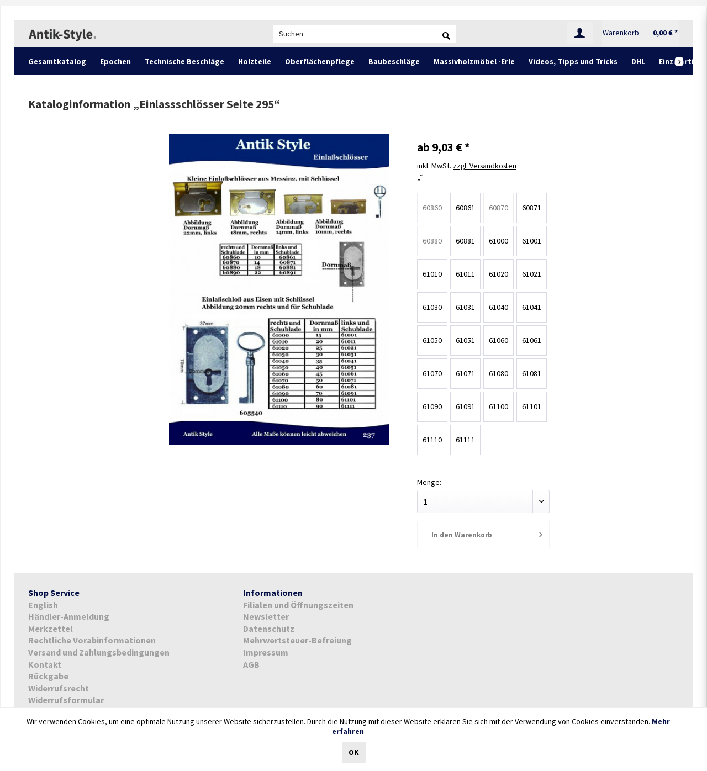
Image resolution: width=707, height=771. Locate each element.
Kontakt (44, 663)
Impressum (265, 651)
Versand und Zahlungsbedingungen (99, 651)
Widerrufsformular (66, 699)
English (43, 603)
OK (354, 752)
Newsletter (266, 615)
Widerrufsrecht (58, 687)
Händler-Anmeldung (68, 615)
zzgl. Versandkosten (486, 166)
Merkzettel (50, 627)
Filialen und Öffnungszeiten (298, 603)
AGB (251, 663)
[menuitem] (364, 34)
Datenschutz (268, 627)
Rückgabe (48, 675)
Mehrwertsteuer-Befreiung (297, 639)
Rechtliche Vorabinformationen (92, 639)
